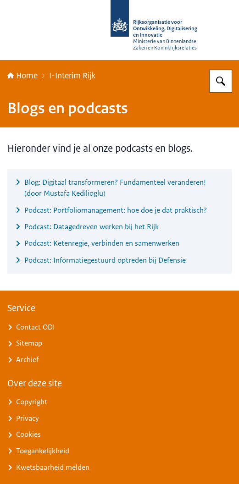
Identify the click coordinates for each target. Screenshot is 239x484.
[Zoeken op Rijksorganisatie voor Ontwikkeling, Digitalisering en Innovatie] (221, 81)
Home (22, 76)
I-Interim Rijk (72, 76)
